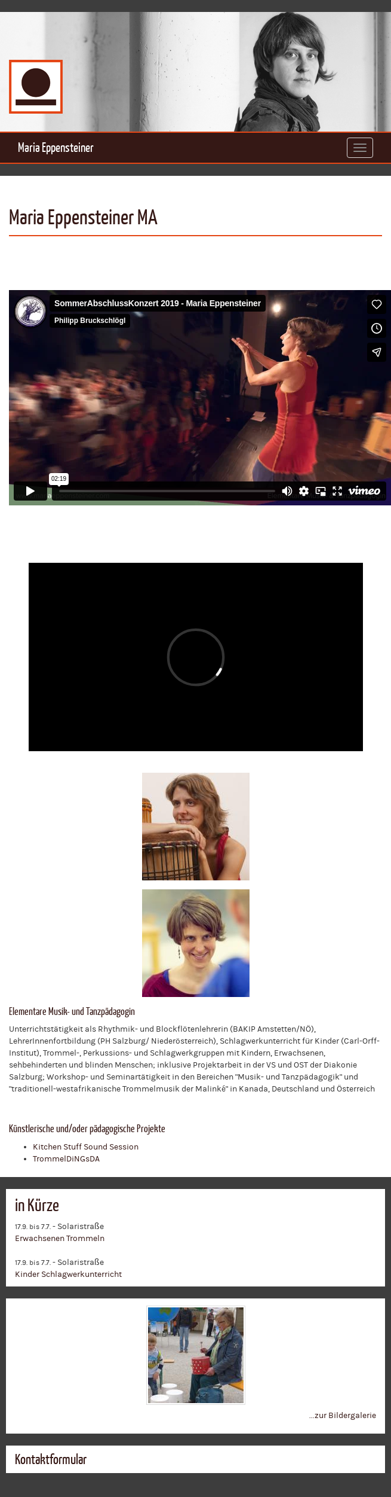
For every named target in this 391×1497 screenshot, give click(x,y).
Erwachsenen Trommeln (59, 1238)
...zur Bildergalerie (342, 1415)
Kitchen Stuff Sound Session (85, 1147)
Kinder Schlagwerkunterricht (68, 1274)
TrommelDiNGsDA (66, 1159)
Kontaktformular (51, 1459)
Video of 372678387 (196, 657)
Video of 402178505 (200, 397)
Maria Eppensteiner (56, 147)
